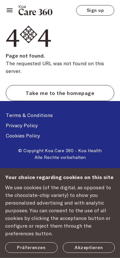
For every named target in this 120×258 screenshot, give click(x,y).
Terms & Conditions (29, 115)
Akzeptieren (89, 247)
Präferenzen (31, 247)
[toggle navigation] (9, 10)
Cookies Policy (23, 135)
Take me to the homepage (60, 93)
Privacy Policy (22, 125)
